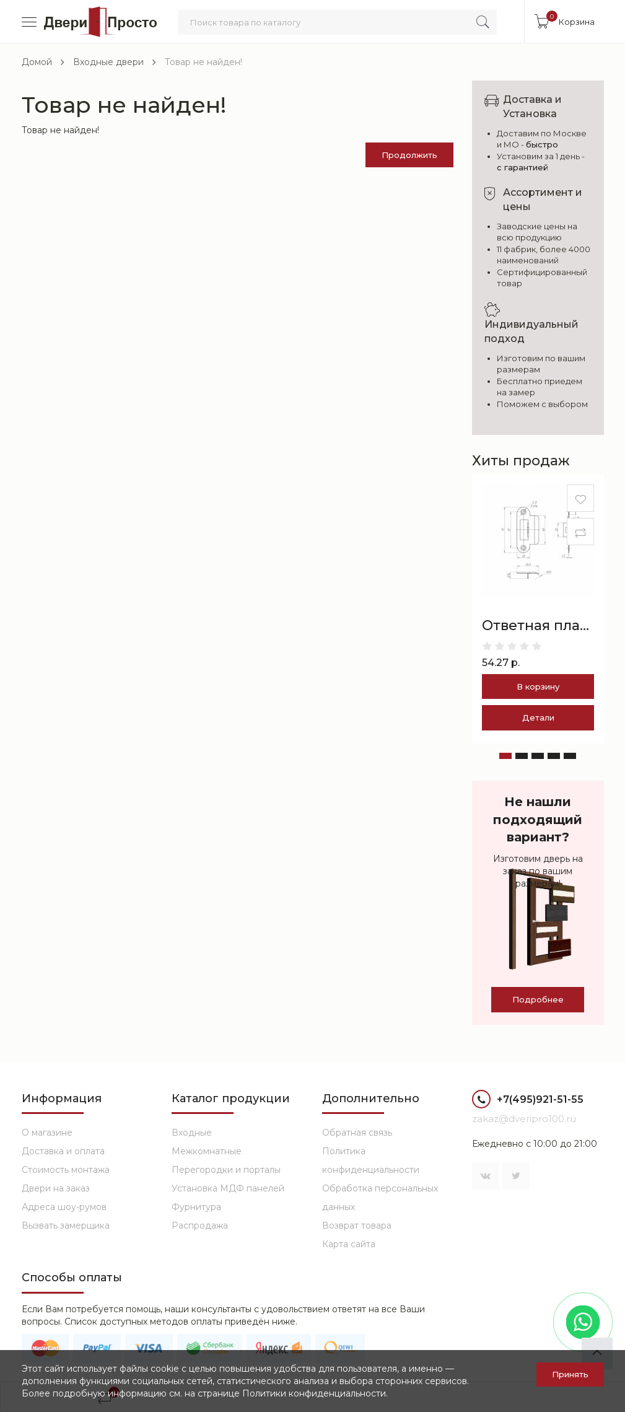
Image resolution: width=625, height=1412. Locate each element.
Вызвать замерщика (66, 1225)
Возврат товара (356, 1225)
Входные (192, 1132)
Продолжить (409, 155)
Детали (538, 717)
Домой (37, 62)
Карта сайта (348, 1244)
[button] (505, 756)
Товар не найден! (203, 62)
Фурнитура (196, 1206)
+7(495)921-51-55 (527, 1100)
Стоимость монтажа (66, 1169)
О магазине (47, 1132)
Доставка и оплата (63, 1151)
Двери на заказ (56, 1188)
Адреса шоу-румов (64, 1206)
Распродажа (200, 1225)
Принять (570, 1374)
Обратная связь (357, 1132)
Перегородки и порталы (226, 1169)
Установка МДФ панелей (228, 1188)
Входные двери (108, 62)
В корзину (538, 686)
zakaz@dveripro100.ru (524, 1119)
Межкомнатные (207, 1151)
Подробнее (538, 999)
